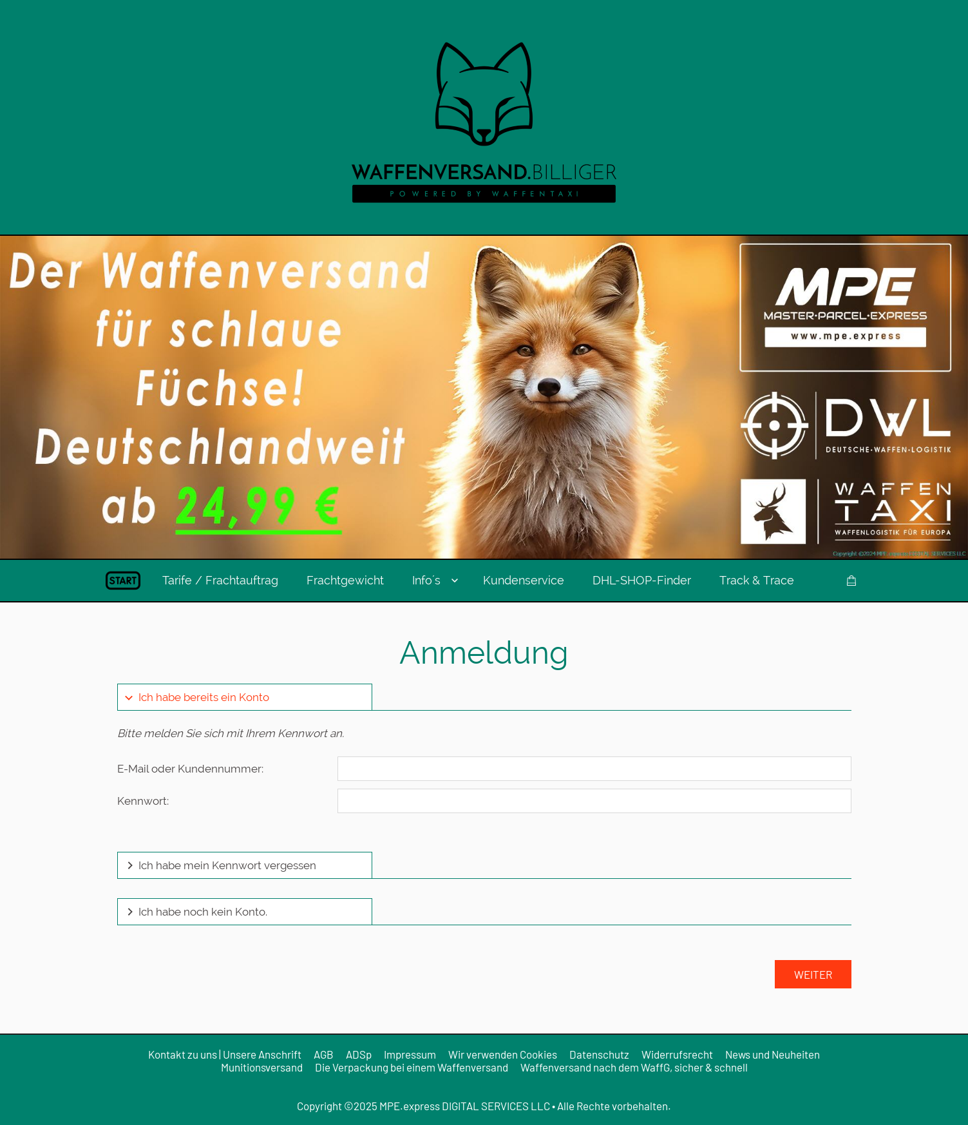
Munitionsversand (262, 1067)
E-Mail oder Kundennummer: (190, 768)
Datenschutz (599, 1054)
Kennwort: (143, 800)
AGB (324, 1054)
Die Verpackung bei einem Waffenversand (411, 1067)
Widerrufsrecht (677, 1054)
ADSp (359, 1054)
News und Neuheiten (772, 1054)
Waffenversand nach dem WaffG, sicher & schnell (634, 1067)
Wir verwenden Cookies (502, 1054)
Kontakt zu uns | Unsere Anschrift (224, 1054)
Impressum (410, 1054)
